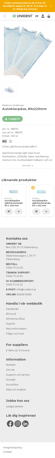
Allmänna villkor (15, 318)
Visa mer (26, 166)
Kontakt (11, 379)
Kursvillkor (12, 384)
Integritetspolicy (12, 447)
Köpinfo (10, 323)
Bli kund (11, 313)
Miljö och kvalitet (16, 389)
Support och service (18, 374)
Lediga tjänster (14, 406)
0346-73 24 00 (14, 267)
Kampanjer (12, 309)
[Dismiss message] (51, 6)
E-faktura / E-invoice (18, 350)
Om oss (10, 369)
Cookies (7, 451)
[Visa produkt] (18, 211)
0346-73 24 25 (14, 284)
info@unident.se (26, 289)
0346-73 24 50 (14, 276)
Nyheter (11, 364)
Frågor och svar (15, 333)
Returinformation (16, 328)
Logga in (14, 118)
